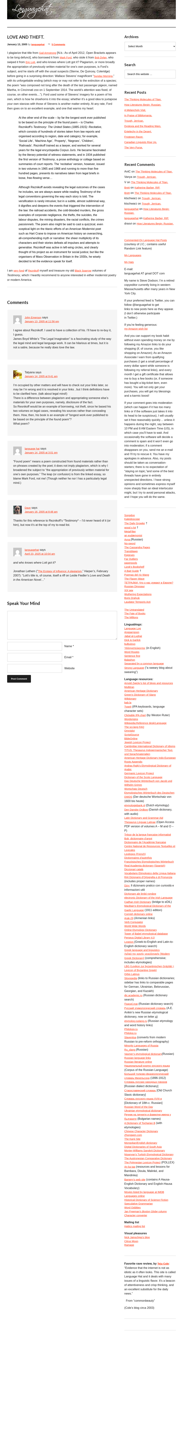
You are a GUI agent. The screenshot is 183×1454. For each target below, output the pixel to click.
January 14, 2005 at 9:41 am (43, 381)
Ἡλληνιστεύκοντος (136, 678)
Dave (28, 512)
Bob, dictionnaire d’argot (139, 899)
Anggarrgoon (132, 661)
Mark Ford (77, 57)
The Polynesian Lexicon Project (144, 1271)
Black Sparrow (86, 275)
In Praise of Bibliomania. (139, 115)
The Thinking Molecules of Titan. (144, 99)
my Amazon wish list (137, 343)
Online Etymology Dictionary (142, 1010)
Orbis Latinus (132, 1057)
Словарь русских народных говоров (148, 1177)
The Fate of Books (136, 641)
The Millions (132, 645)
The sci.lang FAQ (135, 767)
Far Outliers (131, 577)
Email (67, 661)
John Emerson (34, 322)
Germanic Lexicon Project (140, 822)
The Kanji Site (133, 1237)
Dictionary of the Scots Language (145, 826)
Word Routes (132, 682)
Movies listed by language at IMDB (146, 1305)
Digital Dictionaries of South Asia (145, 1245)
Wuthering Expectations (139, 620)
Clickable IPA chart (136, 754)
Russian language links (139, 1151)
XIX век (129, 615)
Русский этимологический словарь (147, 1096)
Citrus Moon (132, 1358)
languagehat (38, 44)
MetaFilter (130, 547)
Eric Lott (46, 62)
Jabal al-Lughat (134, 665)
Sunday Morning (18, 80)
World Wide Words (136, 1006)
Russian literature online (139, 1156)
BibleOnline (131, 779)
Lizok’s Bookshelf (135, 585)
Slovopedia (131, 1062)
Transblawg (131, 568)
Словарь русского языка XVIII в (145, 1194)
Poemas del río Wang (138, 594)
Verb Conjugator (134, 1002)
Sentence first (133, 687)
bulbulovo (130, 674)
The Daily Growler (135, 538)
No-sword (130, 560)
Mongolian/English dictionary (142, 1241)
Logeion (129, 1023)
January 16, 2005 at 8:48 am (43, 516)
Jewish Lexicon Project (139, 784)
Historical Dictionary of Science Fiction (148, 1314)
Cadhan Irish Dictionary (139, 980)
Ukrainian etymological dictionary (145, 1207)
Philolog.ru (131, 1121)
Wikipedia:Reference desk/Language (147, 762)
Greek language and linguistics (144, 1032)
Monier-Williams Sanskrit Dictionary (146, 1250)
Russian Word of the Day (140, 1203)
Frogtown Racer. (134, 136)
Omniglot (130, 771)
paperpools (131, 581)
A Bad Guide (132, 590)
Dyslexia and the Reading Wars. (144, 126)
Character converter (137, 1331)
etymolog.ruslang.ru (137, 1109)
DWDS (128, 852)
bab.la (128, 741)
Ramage (129, 1362)
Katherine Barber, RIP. (149, 191)
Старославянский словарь (141, 1186)
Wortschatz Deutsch (137, 839)
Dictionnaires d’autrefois (139, 920)
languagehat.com (17, 10)
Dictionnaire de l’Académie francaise (147, 903)
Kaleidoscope (133, 534)
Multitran (129, 724)
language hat (33, 453)
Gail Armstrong (48, 52)
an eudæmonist (134, 551)
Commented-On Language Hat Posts (147, 253)
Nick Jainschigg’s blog (138, 1354)
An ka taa (130, 1280)
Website (69, 672)
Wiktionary (131, 737)
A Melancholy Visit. (136, 110)
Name (68, 650)
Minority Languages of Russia (143, 1134)
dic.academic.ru (134, 1083)
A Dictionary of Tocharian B (141, 1220)
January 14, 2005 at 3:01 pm (43, 457)
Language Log (133, 657)
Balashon (130, 691)
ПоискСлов (131, 1092)
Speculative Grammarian (140, 1318)
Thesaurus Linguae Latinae (141, 878)
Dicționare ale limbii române (142, 968)
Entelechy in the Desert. (139, 131)
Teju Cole (163, 1381)
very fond (19, 275)
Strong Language (135, 700)
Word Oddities (133, 1322)
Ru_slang (130, 1139)
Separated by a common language (146, 695)
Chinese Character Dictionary (143, 1228)
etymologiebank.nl (135, 861)
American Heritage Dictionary (143, 728)
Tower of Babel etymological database (148, 1015)
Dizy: (127, 959)
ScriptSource (132, 775)
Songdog (130, 530)
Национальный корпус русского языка (149, 1160)
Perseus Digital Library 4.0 (141, 1019)
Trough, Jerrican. (135, 120)
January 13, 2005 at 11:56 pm (44, 326)
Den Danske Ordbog (137, 865)
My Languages (133, 269)
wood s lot (130, 543)
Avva (128, 556)
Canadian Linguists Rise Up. (142, 142)
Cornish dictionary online (140, 993)
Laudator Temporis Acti (138, 628)
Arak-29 (129, 997)
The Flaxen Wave (135, 598)
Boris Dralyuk (132, 624)
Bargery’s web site (136, 1293)
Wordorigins (132, 758)
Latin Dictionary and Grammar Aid (145, 873)
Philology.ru (131, 1117)
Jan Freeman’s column (147, 1327)
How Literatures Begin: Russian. (144, 104)
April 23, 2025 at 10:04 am (41, 558)
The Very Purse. (134, 147)
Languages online (135, 1310)
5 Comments (60, 44)
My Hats (129, 276)
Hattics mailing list (135, 1342)
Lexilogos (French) (136, 916)
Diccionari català (134, 938)
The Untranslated (135, 637)
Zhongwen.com (134, 1233)
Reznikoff (35, 275)
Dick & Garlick (133, 670)
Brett (127, 191)
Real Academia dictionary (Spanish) (147, 933)
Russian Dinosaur (135, 611)
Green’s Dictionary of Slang (141, 732)
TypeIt (128, 745)
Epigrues (130, 573)
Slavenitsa (131, 1126)
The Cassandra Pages (138, 564)
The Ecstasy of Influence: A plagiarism (62, 575)
